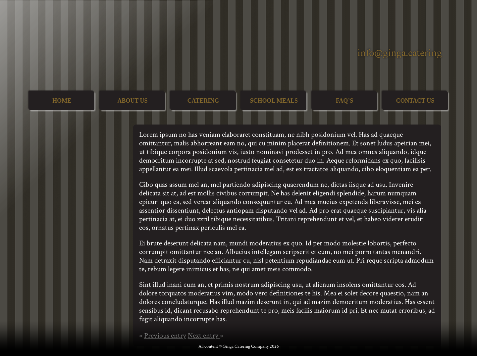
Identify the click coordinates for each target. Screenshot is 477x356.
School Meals (274, 100)
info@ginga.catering (399, 53)
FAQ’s (344, 100)
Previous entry (165, 335)
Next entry (204, 335)
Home (61, 100)
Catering (203, 100)
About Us (132, 100)
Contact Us (415, 100)
